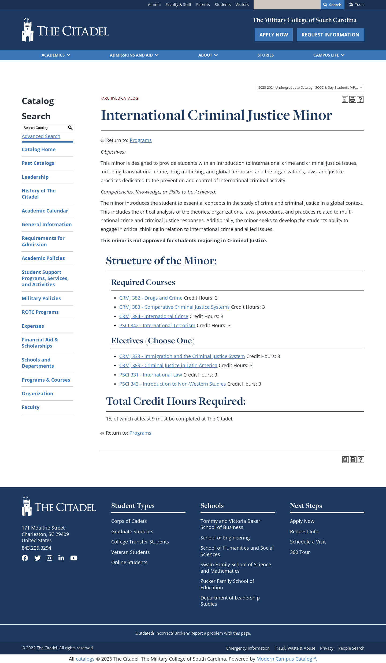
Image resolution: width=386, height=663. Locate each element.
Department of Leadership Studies (230, 600)
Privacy (326, 648)
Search (335, 4)
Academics (53, 55)
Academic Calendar (45, 210)
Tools (359, 4)
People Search (351, 648)
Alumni (154, 4)
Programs (141, 140)
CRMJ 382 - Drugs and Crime (151, 298)
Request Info (304, 531)
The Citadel (47, 647)
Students (223, 4)
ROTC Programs (40, 312)
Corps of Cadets (129, 521)
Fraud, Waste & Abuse (294, 648)
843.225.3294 (36, 548)
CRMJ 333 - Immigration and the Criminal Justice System (182, 356)
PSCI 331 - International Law (150, 374)
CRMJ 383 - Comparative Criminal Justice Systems (174, 307)
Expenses (33, 326)
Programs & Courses (46, 380)
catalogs (85, 658)
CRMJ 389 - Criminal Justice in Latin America (168, 365)
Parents (203, 4)
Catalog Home (39, 149)
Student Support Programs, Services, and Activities (45, 278)
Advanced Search (41, 136)
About (205, 55)
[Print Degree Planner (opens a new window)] (345, 99)
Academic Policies (43, 258)
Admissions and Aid (131, 55)
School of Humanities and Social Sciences (237, 551)
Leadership (35, 177)
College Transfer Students (140, 541)
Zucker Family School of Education (227, 584)
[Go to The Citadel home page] (65, 29)
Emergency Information (248, 648)
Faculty (30, 407)
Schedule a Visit (308, 541)
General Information (47, 224)
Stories (266, 55)
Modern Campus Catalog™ (286, 658)
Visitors (242, 4)
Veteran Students (130, 552)
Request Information (330, 34)
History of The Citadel (39, 193)
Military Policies (41, 298)
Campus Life (326, 55)
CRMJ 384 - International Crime (153, 316)
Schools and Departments (38, 362)
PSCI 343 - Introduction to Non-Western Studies (172, 384)
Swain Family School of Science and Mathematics (236, 567)
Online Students (129, 562)
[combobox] (310, 87)
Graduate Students (132, 531)
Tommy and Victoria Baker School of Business (230, 524)
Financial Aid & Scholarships (40, 342)
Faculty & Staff (178, 4)
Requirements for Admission (43, 241)
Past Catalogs (38, 163)
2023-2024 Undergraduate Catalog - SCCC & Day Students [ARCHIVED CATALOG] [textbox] (311, 87)
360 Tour (300, 552)
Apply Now (273, 34)
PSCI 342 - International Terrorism (157, 325)
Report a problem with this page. (221, 633)
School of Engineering (225, 537)
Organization (37, 393)
